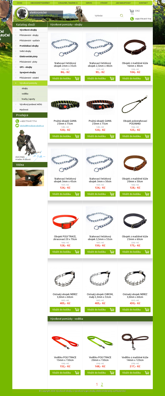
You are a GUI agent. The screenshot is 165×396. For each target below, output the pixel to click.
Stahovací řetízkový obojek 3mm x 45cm (65, 180)
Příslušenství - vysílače (30, 40)
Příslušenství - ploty (28, 62)
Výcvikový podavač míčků (31, 104)
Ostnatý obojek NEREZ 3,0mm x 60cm (65, 295)
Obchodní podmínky (40, 3)
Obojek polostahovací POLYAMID (135, 122)
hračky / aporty (28, 99)
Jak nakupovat (123, 3)
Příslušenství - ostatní (29, 78)
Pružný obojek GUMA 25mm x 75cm (65, 122)
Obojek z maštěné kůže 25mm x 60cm (135, 237)
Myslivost (24, 110)
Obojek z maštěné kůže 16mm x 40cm (135, 64)
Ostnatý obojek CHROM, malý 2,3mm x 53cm (100, 295)
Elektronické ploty (29, 56)
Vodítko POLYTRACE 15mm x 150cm (65, 358)
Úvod (19, 3)
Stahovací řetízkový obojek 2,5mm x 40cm (100, 64)
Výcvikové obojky (28, 30)
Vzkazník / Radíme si (68, 3)
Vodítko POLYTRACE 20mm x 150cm (100, 358)
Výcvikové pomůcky (28, 83)
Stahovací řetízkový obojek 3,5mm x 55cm (100, 237)
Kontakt (143, 3)
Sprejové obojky (28, 72)
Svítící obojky (25, 51)
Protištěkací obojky (29, 46)
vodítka (25, 94)
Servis (89, 3)
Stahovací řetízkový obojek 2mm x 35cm (65, 64)
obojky (25, 88)
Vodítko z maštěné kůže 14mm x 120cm (135, 358)
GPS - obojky (26, 67)
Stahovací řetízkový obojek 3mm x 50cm (100, 180)
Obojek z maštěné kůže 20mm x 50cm (135, 180)
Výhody (104, 3)
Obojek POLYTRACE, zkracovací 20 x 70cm (65, 237)
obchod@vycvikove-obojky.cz (32, 126)
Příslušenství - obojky (29, 35)
